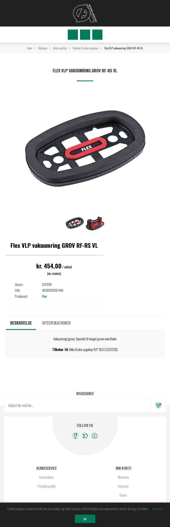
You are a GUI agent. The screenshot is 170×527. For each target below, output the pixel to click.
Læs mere (157, 509)
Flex (44, 296)
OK (85, 519)
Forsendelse (46, 477)
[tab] (21, 323)
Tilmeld (158, 405)
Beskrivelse (21, 323)
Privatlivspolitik (47, 486)
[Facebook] (75, 435)
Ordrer (123, 495)
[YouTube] (94, 435)
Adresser (123, 486)
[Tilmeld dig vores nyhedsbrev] (77, 405)
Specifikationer (56, 323)
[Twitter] (85, 435)
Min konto (123, 477)
